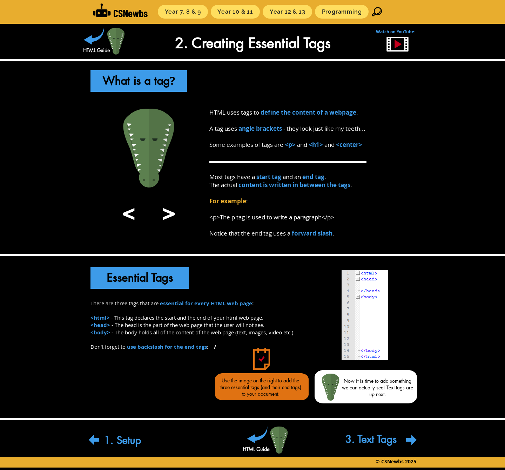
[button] (183, 12)
